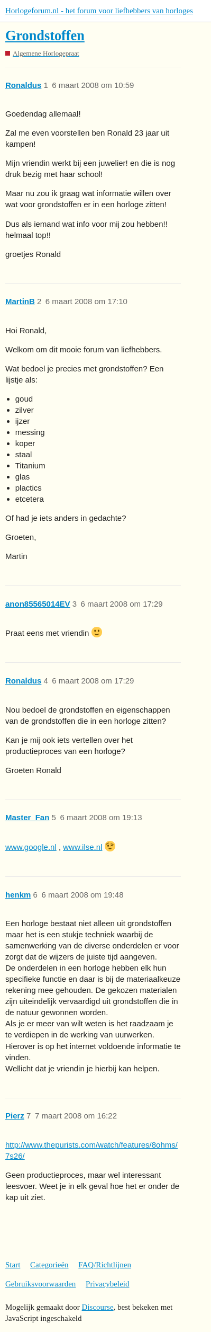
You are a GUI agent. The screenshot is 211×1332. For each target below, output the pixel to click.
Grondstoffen (45, 35)
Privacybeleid (107, 1284)
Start (12, 1264)
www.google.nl (31, 846)
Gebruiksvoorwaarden (40, 1284)
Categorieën (49, 1264)
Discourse (98, 1307)
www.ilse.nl (82, 846)
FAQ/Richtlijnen (104, 1264)
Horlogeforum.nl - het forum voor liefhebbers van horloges (99, 10)
